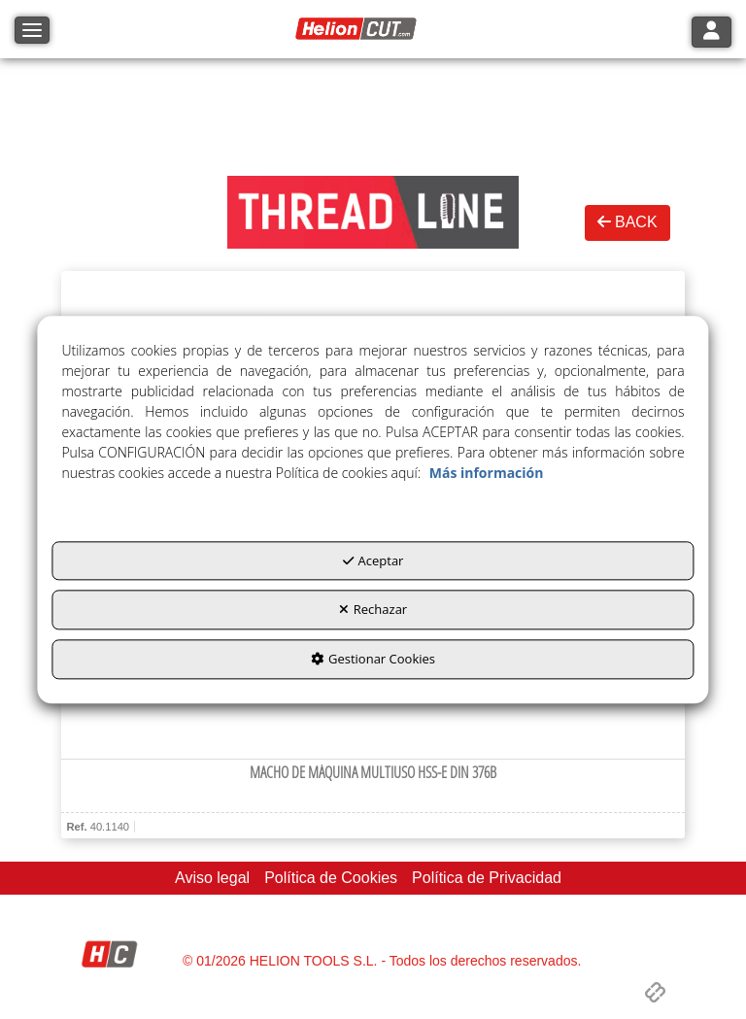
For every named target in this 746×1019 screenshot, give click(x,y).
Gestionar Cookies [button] (373, 658)
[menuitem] (212, 879)
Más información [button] (486, 472)
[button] (358, 29)
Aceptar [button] (373, 560)
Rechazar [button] (373, 610)
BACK (627, 222)
